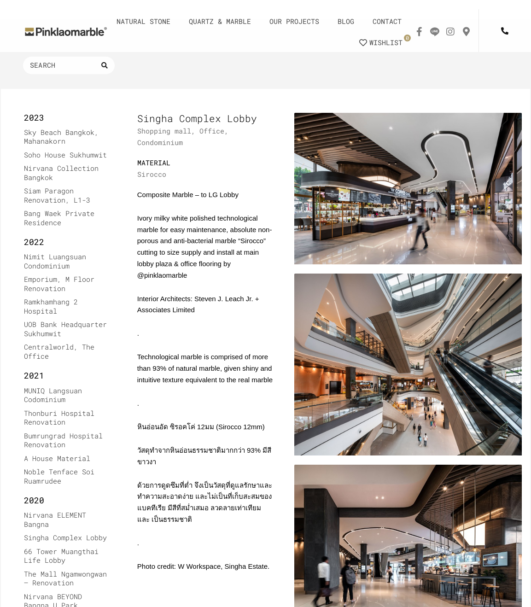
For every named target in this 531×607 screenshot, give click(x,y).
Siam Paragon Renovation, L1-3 (57, 195)
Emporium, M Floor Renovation (59, 283)
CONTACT (387, 21)
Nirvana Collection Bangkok (61, 172)
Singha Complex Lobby (65, 537)
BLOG (346, 21)
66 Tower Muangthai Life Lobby (61, 556)
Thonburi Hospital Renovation (59, 418)
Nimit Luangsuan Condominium (55, 261)
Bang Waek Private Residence (59, 218)
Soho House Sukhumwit (65, 154)
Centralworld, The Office (59, 351)
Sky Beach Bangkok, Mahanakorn (61, 137)
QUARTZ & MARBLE (220, 21)
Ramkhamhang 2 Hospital (51, 306)
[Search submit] (104, 65)
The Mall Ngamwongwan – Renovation (65, 578)
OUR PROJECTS (294, 21)
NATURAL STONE (143, 21)
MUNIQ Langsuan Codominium (53, 395)
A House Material (57, 458)
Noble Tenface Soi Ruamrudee (59, 476)
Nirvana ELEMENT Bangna (55, 519)
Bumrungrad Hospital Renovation (63, 440)
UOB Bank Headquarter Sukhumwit (65, 329)
